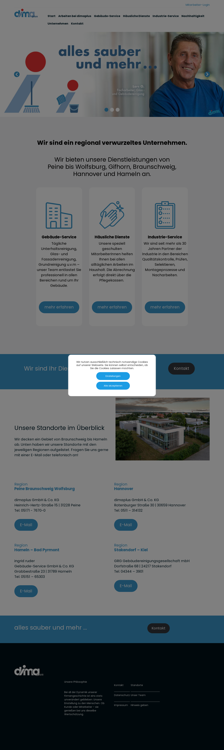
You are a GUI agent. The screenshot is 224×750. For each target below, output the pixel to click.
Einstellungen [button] (113, 376)
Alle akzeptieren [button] (113, 385)
